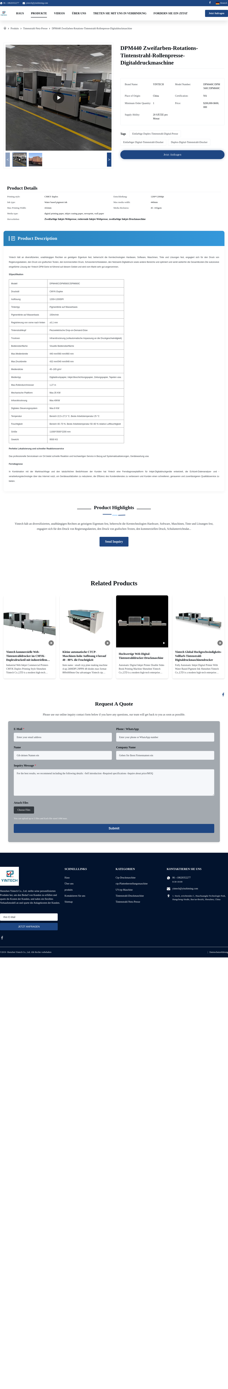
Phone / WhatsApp (127, 728)
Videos (59, 13)
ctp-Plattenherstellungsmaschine (132, 883)
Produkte (39, 13)
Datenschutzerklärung (218, 952)
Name (17, 747)
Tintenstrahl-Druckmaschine (130, 895)
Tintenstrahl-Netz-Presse (35, 28)
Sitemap (69, 901)
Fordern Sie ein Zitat (171, 13)
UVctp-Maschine (124, 889)
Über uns (79, 13)
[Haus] (5, 29)
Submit (114, 828)
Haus (20, 13)
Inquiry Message (25, 765)
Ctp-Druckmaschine (126, 877)
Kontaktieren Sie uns (75, 895)
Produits (15, 28)
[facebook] (2, 938)
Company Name (126, 747)
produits (69, 889)
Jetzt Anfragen (216, 13)
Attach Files (21, 802)
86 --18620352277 (181, 877)
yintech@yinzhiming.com (37, 3)
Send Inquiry (114, 541)
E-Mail (19, 728)
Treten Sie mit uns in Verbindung (119, 13)
